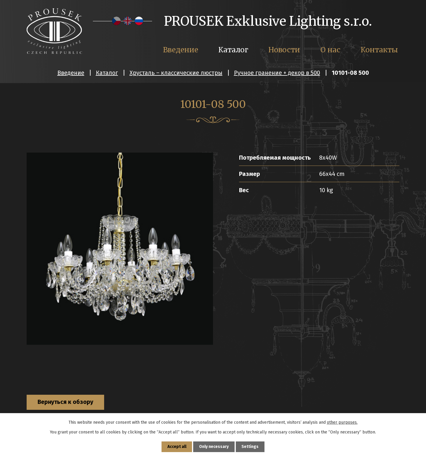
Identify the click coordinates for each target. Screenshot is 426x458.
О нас (330, 49)
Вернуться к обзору (66, 402)
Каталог (107, 72)
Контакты (379, 49)
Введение (70, 72)
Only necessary (214, 446)
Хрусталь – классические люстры (176, 72)
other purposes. (342, 422)
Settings (250, 446)
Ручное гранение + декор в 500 (277, 72)
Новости (284, 49)
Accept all (176, 446)
